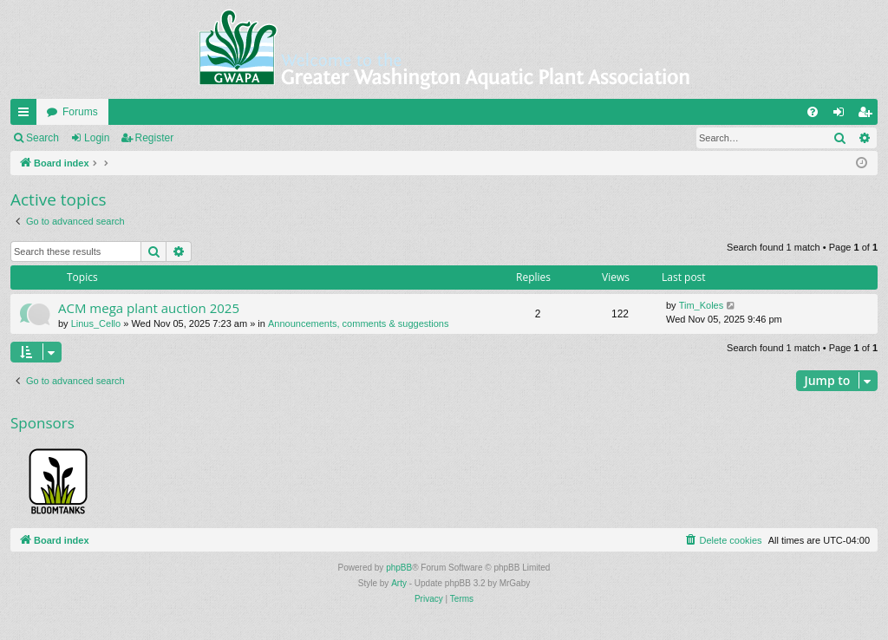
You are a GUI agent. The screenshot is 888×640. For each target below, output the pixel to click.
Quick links (26, 115)
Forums (80, 112)
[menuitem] (813, 112)
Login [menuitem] (842, 115)
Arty (399, 583)
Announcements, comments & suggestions (358, 323)
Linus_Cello (96, 323)
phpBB (399, 567)
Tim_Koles (701, 305)
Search (42, 138)
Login (96, 138)
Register (154, 138)
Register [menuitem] (868, 115)
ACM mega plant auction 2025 (148, 308)
